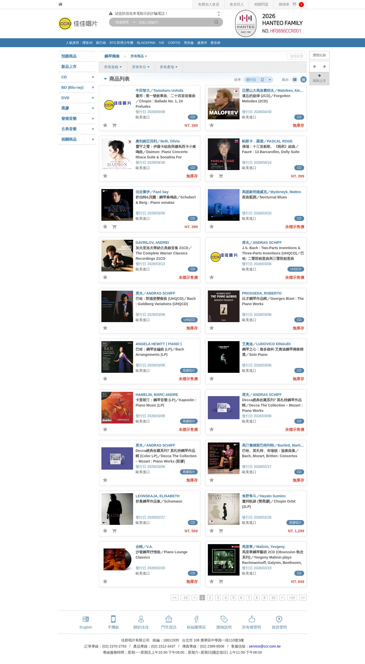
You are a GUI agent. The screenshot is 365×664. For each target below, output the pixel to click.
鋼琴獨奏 (117, 56)
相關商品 (78, 139)
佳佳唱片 (69, 4)
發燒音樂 (78, 119)
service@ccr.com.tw (265, 646)
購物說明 (224, 627)
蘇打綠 (101, 43)
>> (303, 598)
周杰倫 (189, 43)
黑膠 (78, 108)
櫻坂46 (87, 43)
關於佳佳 (141, 627)
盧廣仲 (202, 43)
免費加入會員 (208, 4)
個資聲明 (279, 627)
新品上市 (69, 66)
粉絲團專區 (196, 627)
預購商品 (69, 56)
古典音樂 (78, 129)
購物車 (291, 4)
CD (78, 77)
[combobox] (124, 22)
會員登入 (237, 4)
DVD (78, 98)
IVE (161, 43)
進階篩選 (296, 56)
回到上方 (319, 78)
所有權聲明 (251, 627)
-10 (185, 598)
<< (175, 598)
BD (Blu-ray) (78, 87)
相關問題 (261, 4)
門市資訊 (168, 627)
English (86, 627)
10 (273, 598)
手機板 (113, 627)
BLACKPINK (146, 43)
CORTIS (174, 43)
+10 (292, 598)
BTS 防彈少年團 (121, 43)
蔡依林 (216, 43)
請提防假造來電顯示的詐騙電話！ (138, 13)
